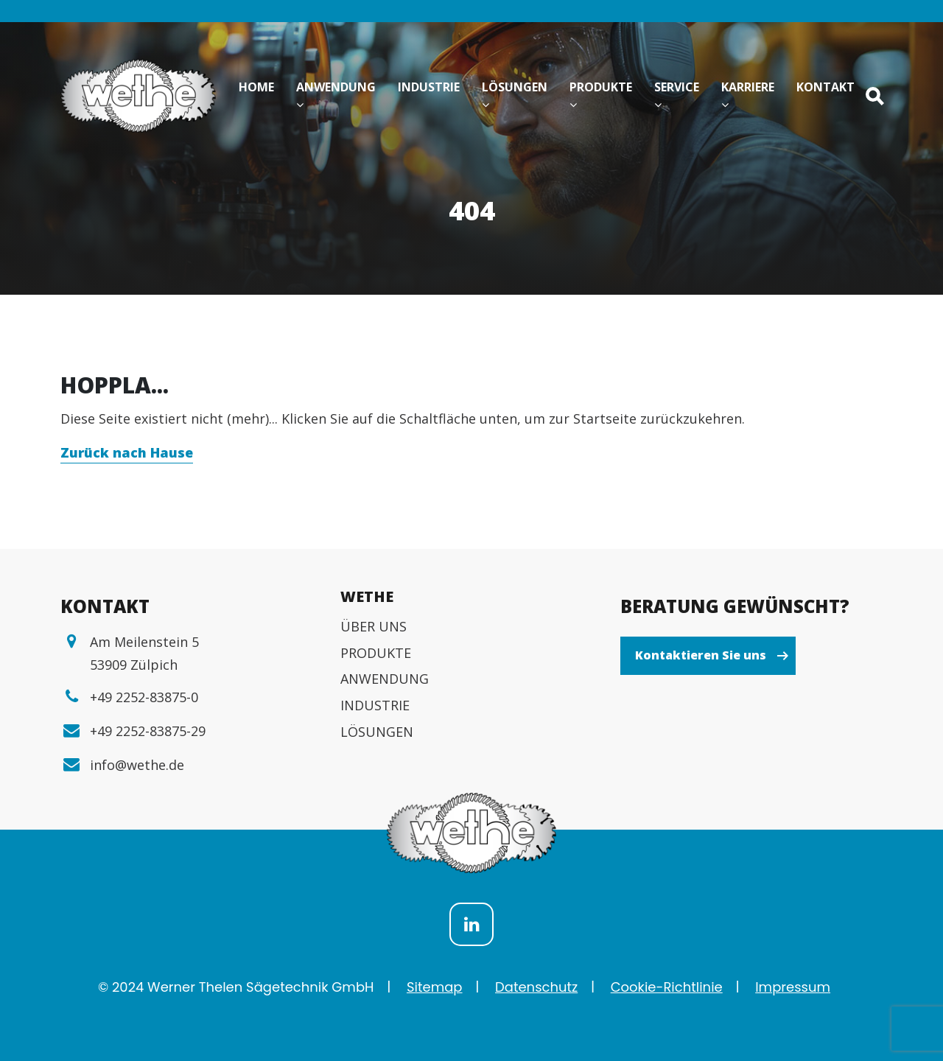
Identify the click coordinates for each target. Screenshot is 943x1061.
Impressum (792, 987)
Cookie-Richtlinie (667, 987)
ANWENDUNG (384, 678)
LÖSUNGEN (376, 731)
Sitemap (435, 987)
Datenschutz (536, 987)
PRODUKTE (375, 653)
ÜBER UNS (373, 626)
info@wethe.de (137, 765)
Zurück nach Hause (126, 452)
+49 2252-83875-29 (148, 731)
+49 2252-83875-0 (144, 697)
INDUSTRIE (375, 705)
